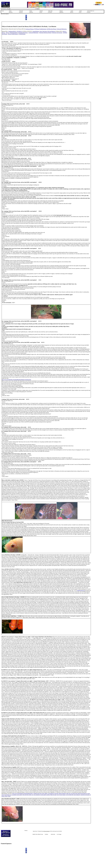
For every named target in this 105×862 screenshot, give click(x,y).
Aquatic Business (71, 12)
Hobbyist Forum (40, 834)
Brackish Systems (41, 12)
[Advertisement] (98, 31)
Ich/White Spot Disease (51, 29)
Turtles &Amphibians (61, 12)
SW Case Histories (51, 31)
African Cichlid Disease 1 (13, 34)
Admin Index (53, 834)
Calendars (46, 834)
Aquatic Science (80, 12)
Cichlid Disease (22, 34)
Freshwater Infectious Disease (45, 32)
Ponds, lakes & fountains (50, 12)
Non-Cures (44, 31)
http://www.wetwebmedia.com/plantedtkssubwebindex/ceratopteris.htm (16, 379)
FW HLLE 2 (19, 31)
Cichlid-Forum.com (81, 590)
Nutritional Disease (14, 32)
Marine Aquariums (10, 12)
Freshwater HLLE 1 (12, 31)
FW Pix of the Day (53, 831)
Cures (41, 31)
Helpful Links (35, 834)
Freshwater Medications (62, 29)
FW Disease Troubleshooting (40, 29)
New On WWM (59, 831)
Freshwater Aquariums (21, 12)
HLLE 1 (64, 31)
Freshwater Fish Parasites (57, 32)
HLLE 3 (7, 32)
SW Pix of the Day (46, 831)
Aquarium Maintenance (23, 32)
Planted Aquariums (31, 12)
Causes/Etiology (35, 31)
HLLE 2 (3, 32)
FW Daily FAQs (40, 831)
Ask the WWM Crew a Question (90, 12)
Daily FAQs (35, 831)
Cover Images (59, 834)
